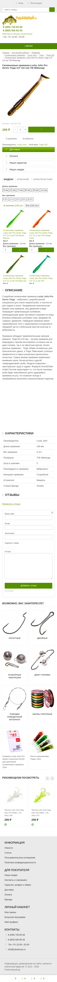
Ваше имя (9, 514)
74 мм (20, 190)
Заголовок (9, 533)
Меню (28, 46)
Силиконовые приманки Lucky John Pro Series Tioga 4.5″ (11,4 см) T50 (41, 278)
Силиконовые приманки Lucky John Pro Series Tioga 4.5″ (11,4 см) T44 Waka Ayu (14, 278)
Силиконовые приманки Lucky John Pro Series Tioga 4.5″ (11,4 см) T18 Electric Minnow (14, 234)
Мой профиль (11, 922)
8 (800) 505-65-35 (10, 30)
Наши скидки (11, 875)
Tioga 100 (43, 145)
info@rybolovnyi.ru (17, 949)
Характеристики (41, 179)
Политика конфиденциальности (20, 862)
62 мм (12, 190)
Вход (19, 3)
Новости (9, 848)
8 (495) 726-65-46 (10, 27)
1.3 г (12, 199)
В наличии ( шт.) (13, 205)
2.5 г (18, 199)
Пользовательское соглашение (20, 857)
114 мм (44, 190)
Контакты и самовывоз (16, 880)
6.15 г (30, 199)
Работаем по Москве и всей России (17, 34)
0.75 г (5, 199)
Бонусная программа (15, 917)
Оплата (8, 894)
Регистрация (34, 3)
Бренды (8, 899)
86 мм (27, 190)
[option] (14, 805)
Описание (22, 179)
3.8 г (24, 199)
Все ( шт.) (32, 205)
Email (7, 523)
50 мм (5, 190)
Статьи (8, 853)
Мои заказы (10, 912)
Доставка (9, 890)
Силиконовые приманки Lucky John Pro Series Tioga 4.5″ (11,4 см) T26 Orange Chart (41, 234)
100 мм (35, 190)
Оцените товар (12, 543)
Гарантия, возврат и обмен (18, 885)
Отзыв (8, 551)
